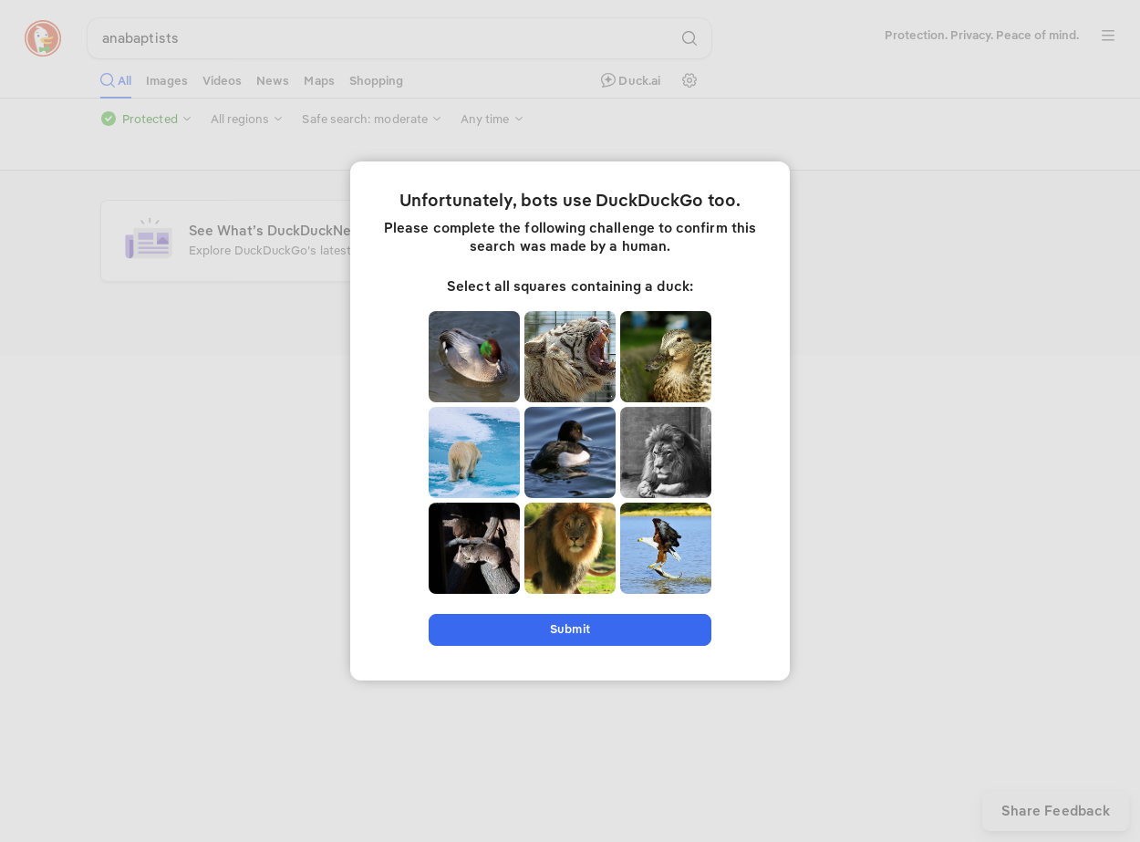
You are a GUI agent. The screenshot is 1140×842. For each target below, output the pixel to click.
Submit (569, 629)
